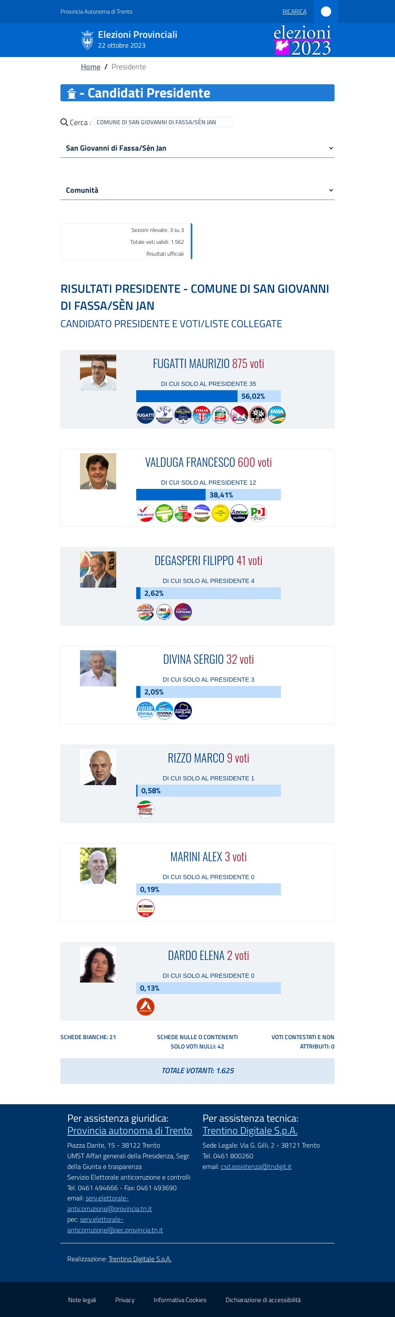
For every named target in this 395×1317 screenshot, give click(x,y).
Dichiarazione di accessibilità (263, 1300)
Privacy (125, 1300)
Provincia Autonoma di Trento (96, 11)
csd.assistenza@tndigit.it (256, 1166)
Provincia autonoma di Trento (129, 1130)
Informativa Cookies (180, 1300)
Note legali (82, 1300)
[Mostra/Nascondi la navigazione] (17, 39)
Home (90, 66)
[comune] (197, 148)
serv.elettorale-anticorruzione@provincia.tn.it (109, 1203)
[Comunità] (197, 190)
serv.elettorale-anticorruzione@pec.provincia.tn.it (115, 1224)
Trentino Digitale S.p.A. (250, 1130)
